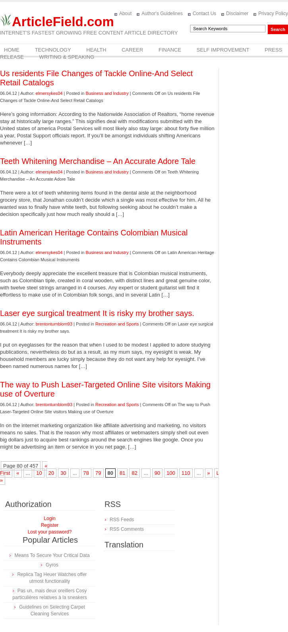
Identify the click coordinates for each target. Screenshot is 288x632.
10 (39, 473)
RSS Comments (127, 529)
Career (132, 50)
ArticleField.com (63, 21)
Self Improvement (223, 50)
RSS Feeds (122, 519)
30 (63, 473)
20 (51, 473)
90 (157, 473)
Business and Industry (106, 93)
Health (96, 50)
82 (134, 473)
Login (49, 518)
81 (122, 473)
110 (186, 473)
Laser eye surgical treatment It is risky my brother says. (97, 313)
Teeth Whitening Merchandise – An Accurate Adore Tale (97, 161)
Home (11, 50)
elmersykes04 (49, 93)
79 (98, 473)
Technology (53, 50)
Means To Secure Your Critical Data (51, 555)
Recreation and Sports (117, 324)
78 (86, 473)
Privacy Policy (273, 13)
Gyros (52, 565)
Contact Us (204, 13)
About (125, 13)
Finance (169, 50)
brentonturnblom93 (54, 324)
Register (50, 525)
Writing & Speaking (67, 57)
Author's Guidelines (162, 13)
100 (170, 473)
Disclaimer (237, 13)
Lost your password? (50, 532)
